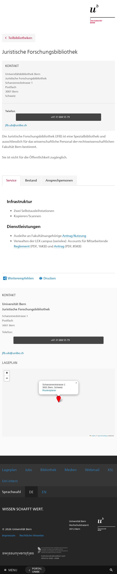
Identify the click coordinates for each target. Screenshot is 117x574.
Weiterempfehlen (21, 278)
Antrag (59, 246)
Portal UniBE (37, 570)
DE (31, 491)
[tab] (11, 180)
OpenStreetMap (102, 436)
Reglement (22, 246)
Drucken (49, 278)
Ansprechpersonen (59, 180)
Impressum (8, 535)
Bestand (31, 180)
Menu (12, 569)
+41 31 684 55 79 (60, 117)
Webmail (92, 469)
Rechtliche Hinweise (32, 535)
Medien (71, 469)
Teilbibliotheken (20, 37)
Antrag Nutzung (74, 235)
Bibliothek (48, 469)
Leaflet (92, 436)
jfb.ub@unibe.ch (16, 125)
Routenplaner (49, 390)
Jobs (28, 469)
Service (11, 180)
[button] (58, 399)
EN (44, 491)
